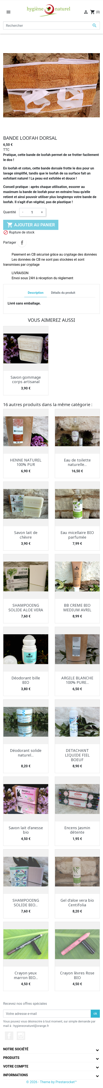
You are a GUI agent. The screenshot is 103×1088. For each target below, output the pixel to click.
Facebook (9, 1036)
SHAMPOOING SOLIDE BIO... (25, 902)
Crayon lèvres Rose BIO (77, 975)
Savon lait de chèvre (25, 535)
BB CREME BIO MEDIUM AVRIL (77, 607)
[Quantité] (32, 212)
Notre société (15, 1049)
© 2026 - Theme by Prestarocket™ (51, 1082)
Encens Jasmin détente (77, 830)
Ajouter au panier (31, 225)
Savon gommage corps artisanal (26, 379)
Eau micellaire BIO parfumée (77, 535)
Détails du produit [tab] (63, 293)
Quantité (9, 212)
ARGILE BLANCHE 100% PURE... (77, 680)
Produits (11, 1058)
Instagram (21, 1036)
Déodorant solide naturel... (25, 753)
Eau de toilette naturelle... (77, 462)
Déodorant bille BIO (25, 680)
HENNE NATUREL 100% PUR (25, 462)
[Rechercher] (51, 25)
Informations (15, 1075)
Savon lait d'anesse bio (26, 830)
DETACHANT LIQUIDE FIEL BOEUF (77, 755)
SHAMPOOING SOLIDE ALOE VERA (25, 607)
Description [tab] (35, 293)
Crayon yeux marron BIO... (26, 975)
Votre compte (15, 1066)
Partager (22, 242)
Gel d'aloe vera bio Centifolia (77, 902)
